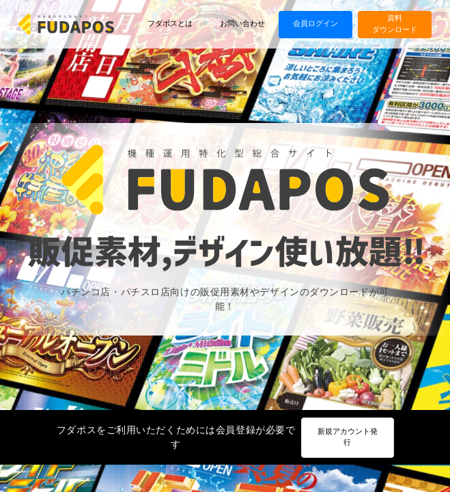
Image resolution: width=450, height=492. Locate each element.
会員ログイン (315, 23)
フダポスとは (170, 23)
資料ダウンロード (394, 24)
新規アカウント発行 (348, 437)
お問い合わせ (242, 23)
